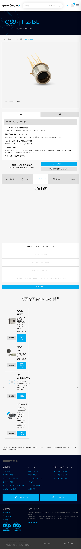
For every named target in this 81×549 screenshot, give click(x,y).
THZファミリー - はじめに (40, 270)
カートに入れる (59, 164)
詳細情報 (11, 338)
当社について (7, 513)
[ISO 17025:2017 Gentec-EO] (17, 526)
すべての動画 (40, 287)
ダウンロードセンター (35, 478)
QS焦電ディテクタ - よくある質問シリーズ (40, 247)
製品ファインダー (33, 471)
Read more (32, 522)
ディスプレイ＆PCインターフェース (14, 485)
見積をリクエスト (22, 396)
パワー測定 (6, 471)
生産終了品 (31, 489)
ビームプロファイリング (10, 478)
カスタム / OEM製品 (9, 489)
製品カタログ (32, 475)
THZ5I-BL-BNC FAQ (40, 254)
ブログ (30, 482)
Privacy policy (47, 543)
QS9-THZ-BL (29, 39)
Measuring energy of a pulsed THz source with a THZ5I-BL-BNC (41, 278)
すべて (51, 6)
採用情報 (6, 520)
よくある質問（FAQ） (35, 485)
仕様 (60, 114)
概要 (21, 114)
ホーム (3, 39)
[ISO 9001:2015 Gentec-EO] (7, 526)
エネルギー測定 (8, 475)
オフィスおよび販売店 (60, 471)
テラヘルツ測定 (17, 39)
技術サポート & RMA (60, 478)
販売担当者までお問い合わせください (59, 169)
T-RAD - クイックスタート (40, 262)
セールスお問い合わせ (60, 475)
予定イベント (7, 516)
